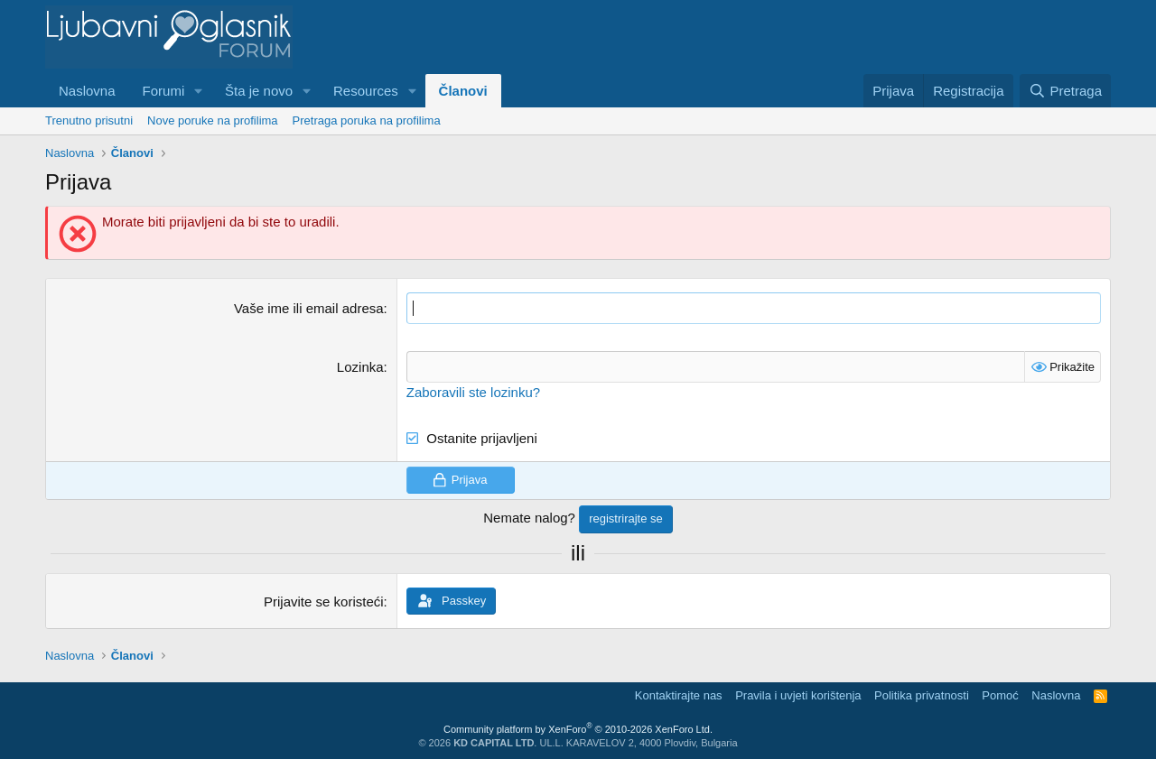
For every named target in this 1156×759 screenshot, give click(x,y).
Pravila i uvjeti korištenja (798, 695)
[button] (198, 90)
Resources (365, 90)
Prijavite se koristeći (324, 601)
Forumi (164, 90)
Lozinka (360, 367)
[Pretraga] (1065, 90)
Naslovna (87, 90)
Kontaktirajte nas (678, 695)
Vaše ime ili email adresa (309, 308)
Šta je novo (259, 90)
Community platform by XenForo (578, 729)
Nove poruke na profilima (212, 120)
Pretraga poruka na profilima (367, 120)
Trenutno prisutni (89, 120)
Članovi (463, 90)
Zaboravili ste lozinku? (473, 392)
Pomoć (1000, 695)
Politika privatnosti (921, 695)
